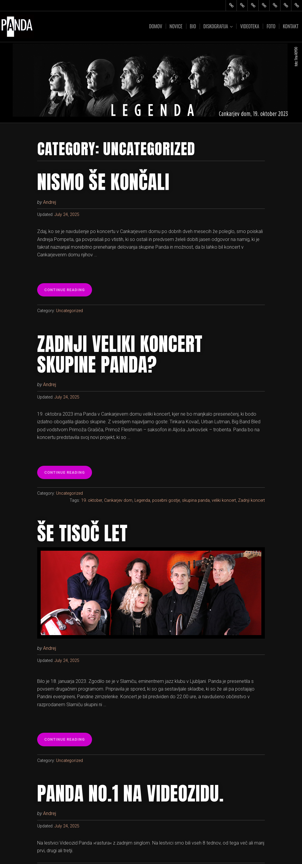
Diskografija (215, 26)
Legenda (142, 500)
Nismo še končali (103, 182)
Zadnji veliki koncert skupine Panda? (120, 354)
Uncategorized (69, 310)
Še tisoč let (82, 533)
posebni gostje (166, 500)
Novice (176, 26)
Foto (271, 26)
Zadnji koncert (251, 500)
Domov (155, 26)
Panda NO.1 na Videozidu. (130, 793)
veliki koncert (224, 500)
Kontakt (290, 26)
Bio (193, 26)
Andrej (49, 202)
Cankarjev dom (118, 500)
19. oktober (91, 500)
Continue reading (66, 291)
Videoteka (249, 26)
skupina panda (196, 500)
